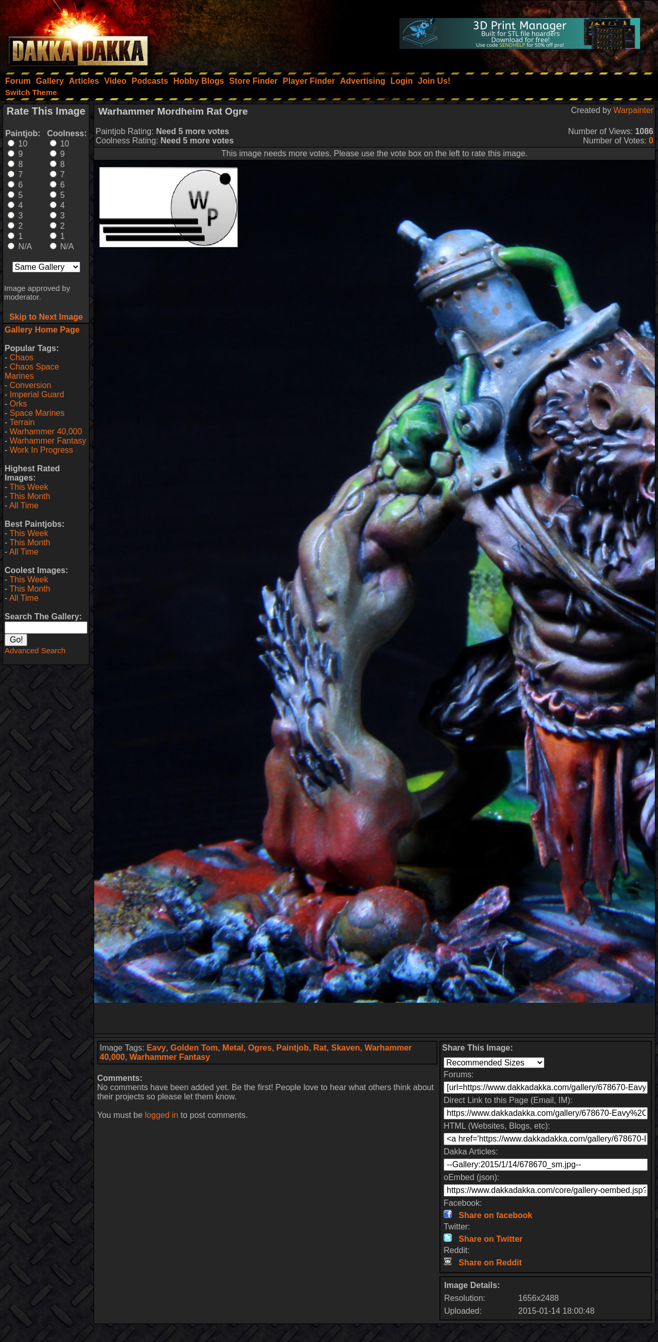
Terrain (21, 422)
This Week (28, 487)
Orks (18, 403)
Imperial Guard (37, 394)
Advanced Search (35, 650)
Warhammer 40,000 (46, 431)
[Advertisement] (374, 1018)
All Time (24, 505)
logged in (161, 1115)
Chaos (21, 357)
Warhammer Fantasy (48, 440)
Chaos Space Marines (32, 371)
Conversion (30, 385)
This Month (29, 496)
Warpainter (633, 110)
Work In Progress (41, 450)
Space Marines (37, 413)
